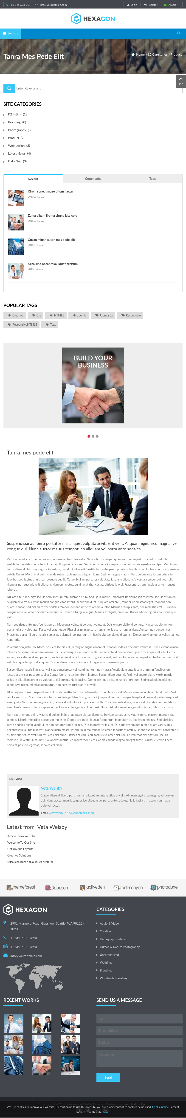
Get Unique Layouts (20, 849)
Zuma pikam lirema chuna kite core (52, 215)
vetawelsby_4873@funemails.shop (71, 813)
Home (140, 54)
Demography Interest (113, 939)
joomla (82, 315)
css (39, 315)
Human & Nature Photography (120, 947)
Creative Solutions (19, 855)
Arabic (171, 4)
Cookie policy (160, 1107)
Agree (106, 1112)
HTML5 (59, 315)
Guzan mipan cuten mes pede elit (51, 239)
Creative (17, 315)
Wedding (106, 962)
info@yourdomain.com (53, 4)
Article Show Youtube (21, 836)
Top (181, 81)
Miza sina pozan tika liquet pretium (53, 264)
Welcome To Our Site (21, 842)
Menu (10, 33)
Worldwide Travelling (113, 978)
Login (132, 4)
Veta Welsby (51, 788)
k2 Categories (157, 54)
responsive (133, 315)
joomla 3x (106, 315)
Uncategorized (109, 955)
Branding (106, 970)
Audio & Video (109, 923)
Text (53, 324)
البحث (9, 88)
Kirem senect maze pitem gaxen (50, 191)
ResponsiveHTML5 (24, 324)
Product (176, 54)
